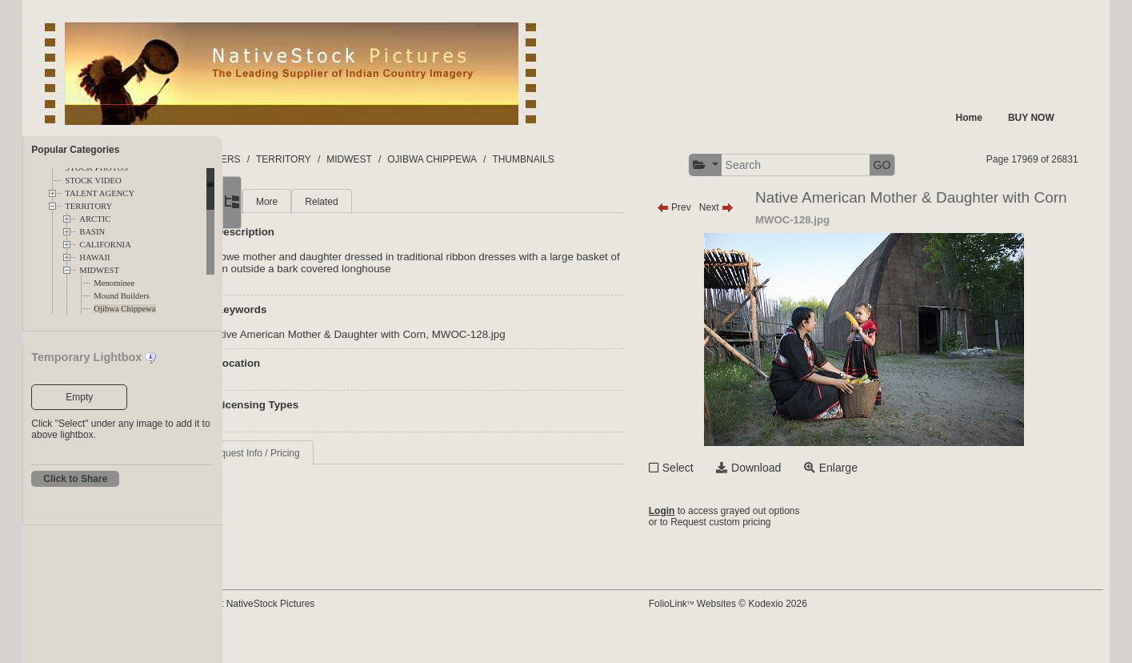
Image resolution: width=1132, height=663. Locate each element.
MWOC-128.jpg (549, 334)
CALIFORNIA (105, 244)
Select (715, 494)
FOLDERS (298, 159)
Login (699, 541)
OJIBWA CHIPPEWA (513, 159)
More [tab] (347, 201)
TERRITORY (88, 206)
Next (754, 207)
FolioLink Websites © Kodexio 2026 (765, 628)
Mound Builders (122, 295)
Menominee (114, 283)
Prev (711, 207)
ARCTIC (94, 219)
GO (919, 165)
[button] (742, 165)
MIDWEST (99, 270)
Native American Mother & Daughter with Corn (396, 334)
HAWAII (94, 257)
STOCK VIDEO (93, 180)
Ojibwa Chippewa (124, 308)
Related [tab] (402, 201)
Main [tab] (298, 201)
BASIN (92, 231)
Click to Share (75, 478)
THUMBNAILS (603, 159)
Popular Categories (75, 149)
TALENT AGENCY (99, 193)
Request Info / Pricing (334, 453)
